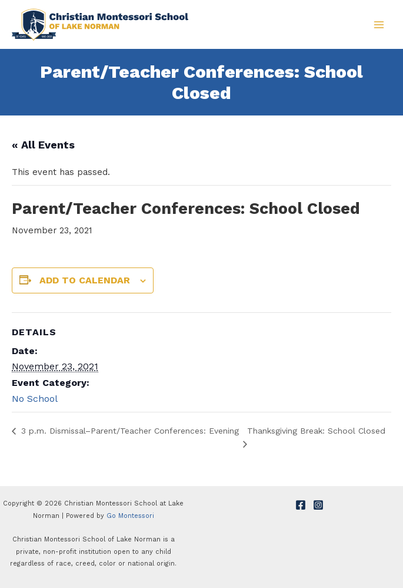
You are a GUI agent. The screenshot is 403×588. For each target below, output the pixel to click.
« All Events (43, 144)
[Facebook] (300, 505)
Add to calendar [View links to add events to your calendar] (84, 280)
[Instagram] (318, 505)
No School (35, 398)
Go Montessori (130, 516)
